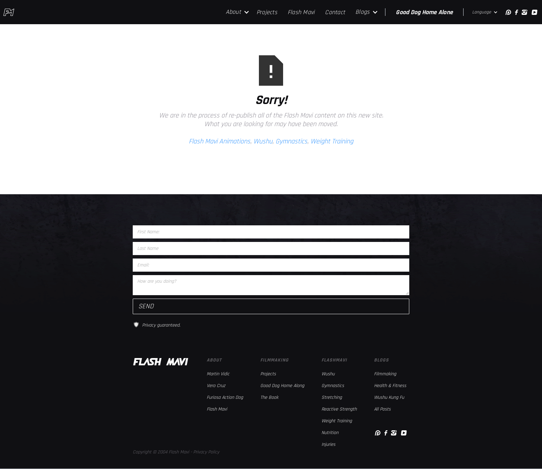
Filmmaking (385, 374)
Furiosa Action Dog (225, 397)
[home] (8, 12)
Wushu (262, 141)
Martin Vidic (218, 374)
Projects (266, 12)
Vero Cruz (216, 385)
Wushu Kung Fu (389, 397)
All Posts (382, 409)
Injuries (328, 444)
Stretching (331, 397)
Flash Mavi (301, 12)
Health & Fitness (390, 385)
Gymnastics (291, 141)
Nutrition (329, 432)
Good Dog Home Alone (424, 12)
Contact (335, 12)
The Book (269, 397)
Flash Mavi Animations (219, 141)
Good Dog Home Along (282, 385)
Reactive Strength (339, 409)
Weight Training (331, 141)
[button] (237, 12)
